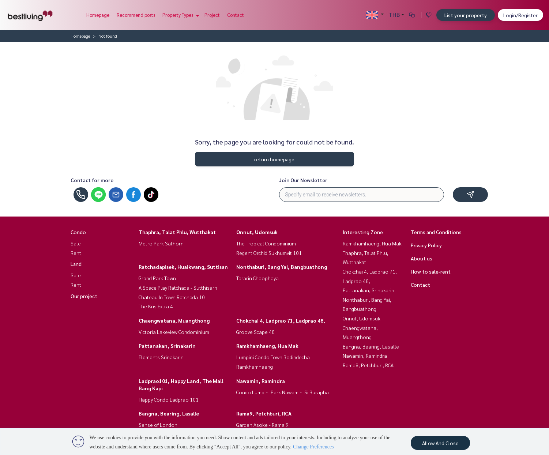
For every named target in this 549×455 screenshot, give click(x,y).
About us (421, 258)
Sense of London (158, 424)
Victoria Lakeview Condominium (174, 331)
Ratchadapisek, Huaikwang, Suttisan (183, 266)
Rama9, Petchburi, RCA (264, 413)
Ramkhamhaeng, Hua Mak (267, 345)
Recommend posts (136, 15)
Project (212, 15)
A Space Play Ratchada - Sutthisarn (178, 287)
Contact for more (92, 180)
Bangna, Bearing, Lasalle (169, 413)
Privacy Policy (426, 245)
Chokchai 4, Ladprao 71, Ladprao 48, (280, 320)
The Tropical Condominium (266, 243)
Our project (84, 296)
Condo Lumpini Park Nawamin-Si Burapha (282, 392)
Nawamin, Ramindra (260, 380)
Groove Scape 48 (255, 331)
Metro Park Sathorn (161, 243)
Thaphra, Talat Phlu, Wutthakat (177, 232)
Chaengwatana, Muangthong (174, 320)
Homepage (97, 15)
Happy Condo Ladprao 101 (169, 399)
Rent (76, 252)
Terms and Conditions (436, 232)
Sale (76, 243)
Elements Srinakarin (161, 357)
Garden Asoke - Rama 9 (262, 424)
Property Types (179, 15)
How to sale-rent (431, 271)
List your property (465, 15)
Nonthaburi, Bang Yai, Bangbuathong (281, 266)
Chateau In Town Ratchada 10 (172, 297)
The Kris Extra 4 (156, 306)
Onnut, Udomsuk (257, 232)
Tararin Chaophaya (257, 278)
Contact (235, 15)
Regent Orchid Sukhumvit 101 (269, 252)
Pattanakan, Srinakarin (167, 345)
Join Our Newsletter (303, 180)
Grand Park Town (157, 278)
